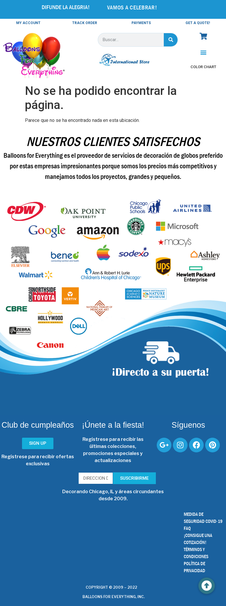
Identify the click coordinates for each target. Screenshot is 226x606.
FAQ (187, 528)
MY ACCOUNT (28, 23)
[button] (203, 52)
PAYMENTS (141, 23)
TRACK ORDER (84, 23)
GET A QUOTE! (197, 23)
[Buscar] (171, 39)
